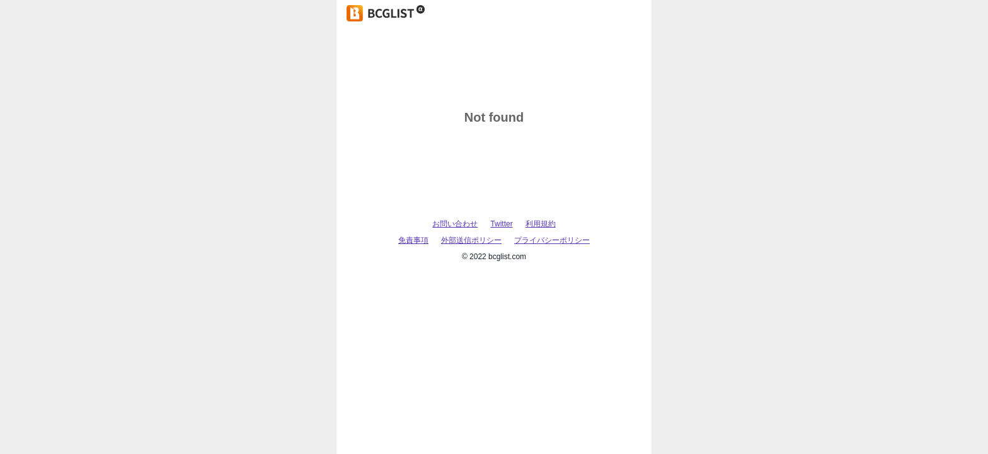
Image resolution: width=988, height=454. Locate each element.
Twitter (501, 223)
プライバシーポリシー (552, 240)
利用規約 (541, 223)
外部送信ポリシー (471, 240)
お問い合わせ (455, 223)
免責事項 (413, 240)
